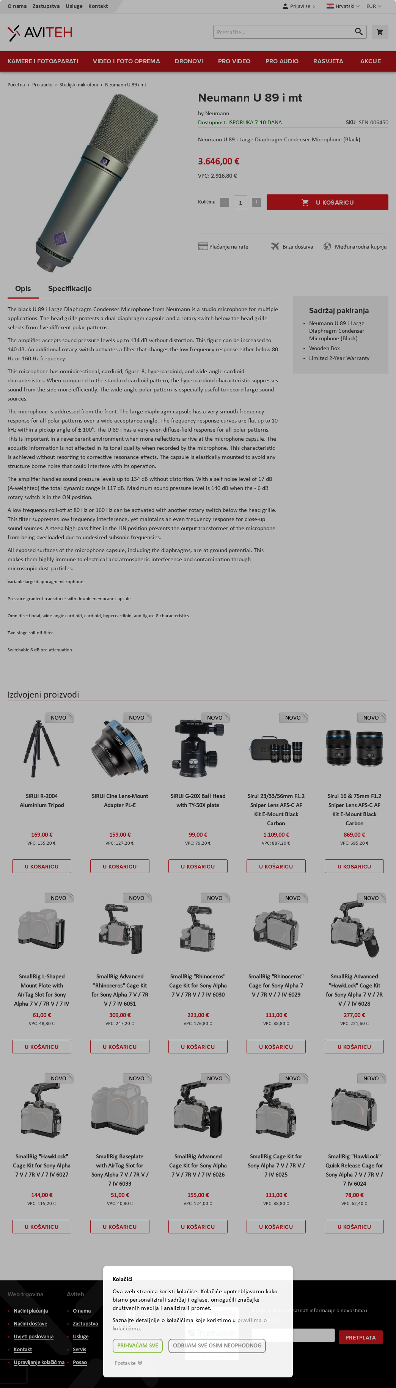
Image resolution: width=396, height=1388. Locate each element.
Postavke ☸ (129, 1363)
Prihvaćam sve (137, 1346)
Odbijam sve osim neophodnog (217, 1346)
